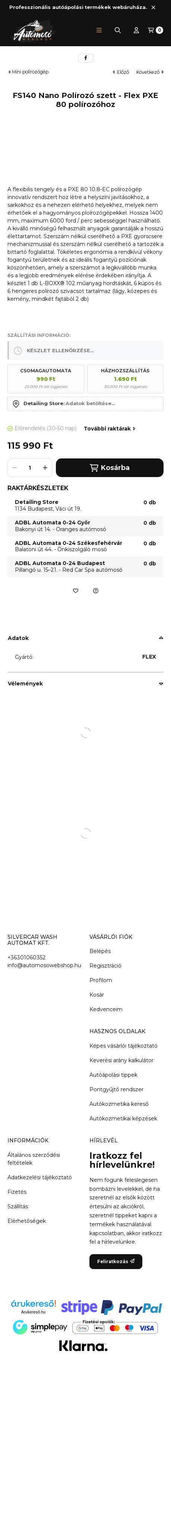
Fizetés (16, 1192)
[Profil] (136, 30)
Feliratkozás (115, 1261)
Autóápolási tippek (113, 1075)
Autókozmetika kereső (119, 1104)
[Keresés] (117, 30)
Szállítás (17, 1206)
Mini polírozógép (30, 72)
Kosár (96, 994)
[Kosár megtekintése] (156, 30)
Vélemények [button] (25, 683)
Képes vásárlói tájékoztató (123, 1045)
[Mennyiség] (29, 468)
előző (121, 72)
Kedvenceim (106, 1009)
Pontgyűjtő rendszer (116, 1089)
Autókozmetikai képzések (123, 1118)
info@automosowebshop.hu (44, 965)
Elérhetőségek (26, 1221)
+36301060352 (26, 957)
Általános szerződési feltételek (33, 1159)
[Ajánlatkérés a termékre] (95, 590)
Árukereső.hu (33, 1312)
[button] (99, 30)
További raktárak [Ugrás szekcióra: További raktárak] (109, 428)
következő (150, 72)
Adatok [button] (18, 638)
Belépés (100, 951)
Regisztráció (105, 965)
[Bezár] (153, 7)
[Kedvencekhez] (75, 590)
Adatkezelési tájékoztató (39, 1177)
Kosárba (109, 468)
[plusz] (45, 468)
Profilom (100, 980)
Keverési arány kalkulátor (121, 1060)
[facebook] (85, 58)
